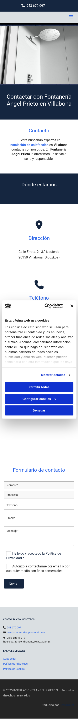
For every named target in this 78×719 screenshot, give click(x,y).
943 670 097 (35, 6)
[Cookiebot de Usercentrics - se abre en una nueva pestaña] (46, 306)
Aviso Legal (9, 658)
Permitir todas (39, 387)
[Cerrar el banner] (71, 306)
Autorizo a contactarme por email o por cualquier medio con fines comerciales (37, 568)
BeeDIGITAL (67, 705)
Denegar (39, 410)
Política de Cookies (14, 669)
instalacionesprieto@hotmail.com (26, 632)
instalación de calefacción (29, 145)
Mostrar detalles (53, 375)
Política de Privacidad (15, 663)
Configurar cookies (39, 399)
